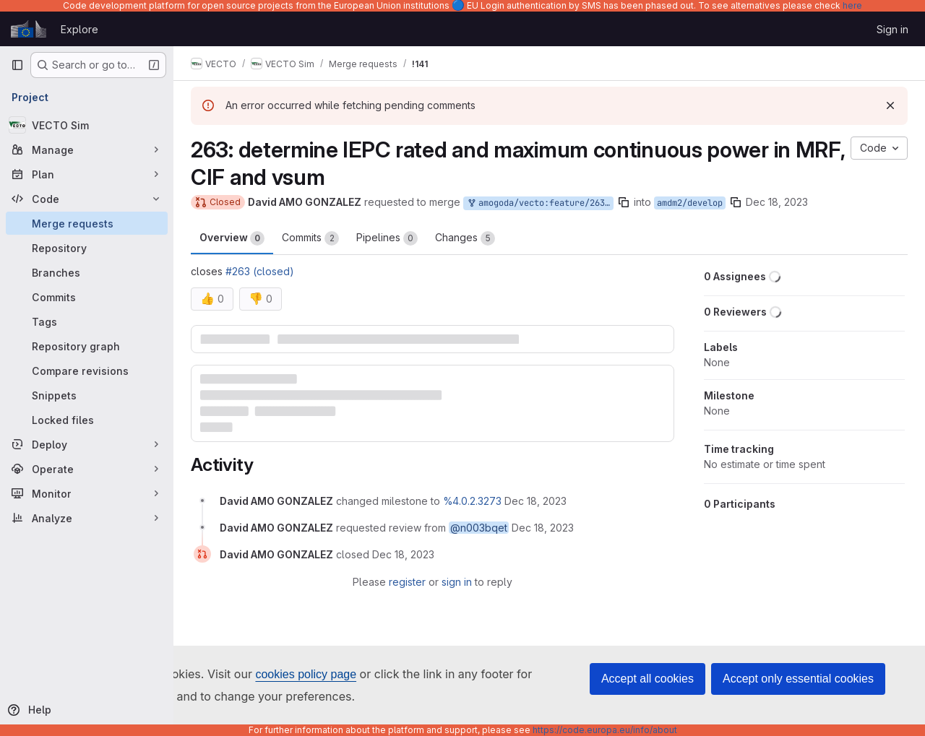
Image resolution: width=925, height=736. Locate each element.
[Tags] (87, 321)
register (407, 582)
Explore (79, 29)
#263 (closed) (259, 271)
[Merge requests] (87, 223)
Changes (465, 238)
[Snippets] (87, 395)
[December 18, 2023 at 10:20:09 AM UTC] (535, 501)
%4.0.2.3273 (472, 501)
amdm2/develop (690, 203)
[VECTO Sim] (87, 125)
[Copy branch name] (623, 202)
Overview (231, 238)
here (852, 5)
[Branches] (87, 272)
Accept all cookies (647, 678)
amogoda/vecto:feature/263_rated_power (540, 203)
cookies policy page (305, 674)
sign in (457, 582)
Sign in (892, 29)
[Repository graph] (87, 346)
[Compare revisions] (87, 370)
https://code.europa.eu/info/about (605, 729)
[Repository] (87, 247)
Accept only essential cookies (798, 678)
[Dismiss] (890, 105)
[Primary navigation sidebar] (17, 65)
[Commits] (87, 296)
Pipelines (387, 238)
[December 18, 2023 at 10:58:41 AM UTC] (403, 554)
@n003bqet (478, 527)
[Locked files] (87, 419)
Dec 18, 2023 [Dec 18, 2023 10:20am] (777, 202)
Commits (310, 238)
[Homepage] (28, 28)
